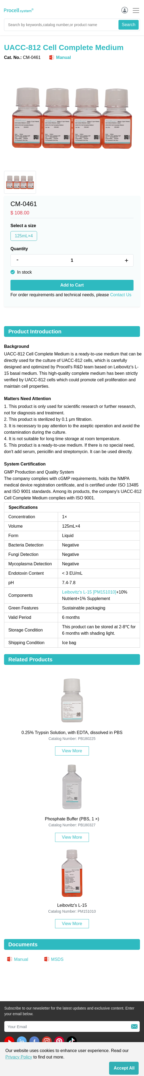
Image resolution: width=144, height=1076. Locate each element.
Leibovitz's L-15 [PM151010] (89, 592)
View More (72, 751)
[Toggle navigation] (134, 10)
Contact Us (120, 294)
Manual (59, 57)
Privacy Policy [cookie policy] (18, 1057)
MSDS (53, 959)
